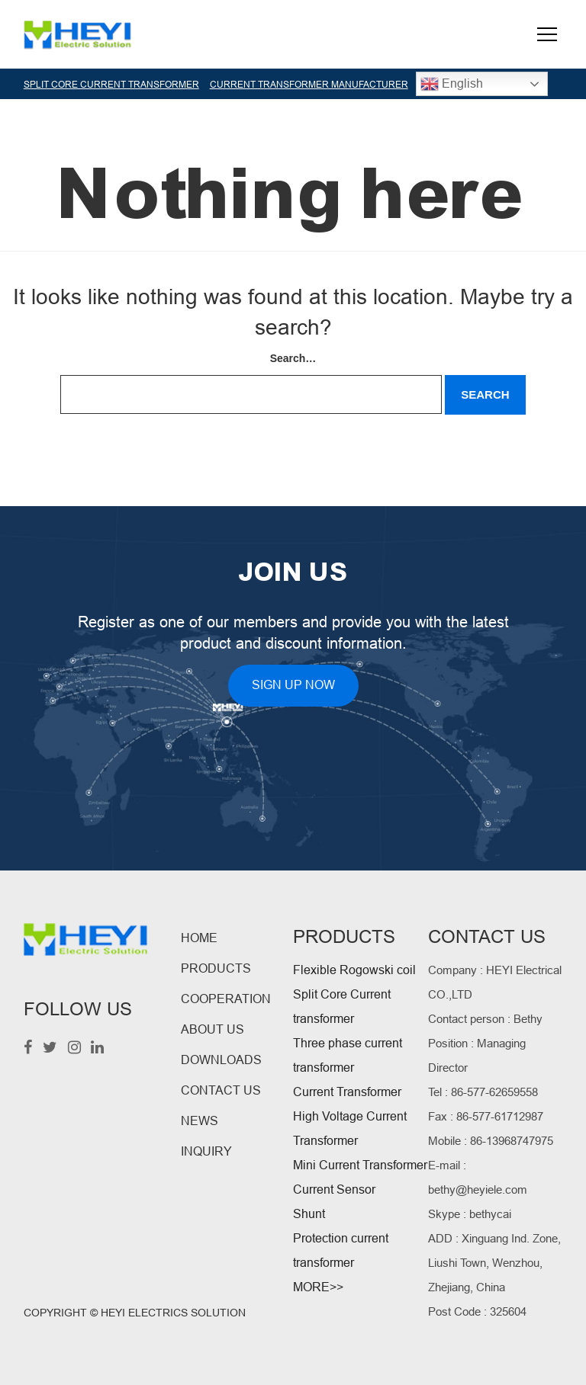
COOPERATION (226, 998)
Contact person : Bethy (485, 1018)
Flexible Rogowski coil (354, 969)
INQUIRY (206, 1151)
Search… (293, 358)
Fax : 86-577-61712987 (485, 1116)
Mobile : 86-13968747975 (490, 1140)
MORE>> (318, 1287)
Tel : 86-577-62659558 (483, 1091)
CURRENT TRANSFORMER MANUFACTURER (309, 84)
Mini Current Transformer (360, 1165)
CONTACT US (221, 1090)
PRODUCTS (216, 968)
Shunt (309, 1213)
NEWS (199, 1120)
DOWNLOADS (221, 1059)
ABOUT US (212, 1029)
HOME (199, 937)
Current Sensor (334, 1189)
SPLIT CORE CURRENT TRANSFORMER (111, 84)
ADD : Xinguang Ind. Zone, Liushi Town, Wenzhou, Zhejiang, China (494, 1263)
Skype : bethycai (469, 1213)
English (451, 84)
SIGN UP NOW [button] (293, 684)
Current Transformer (347, 1091)
